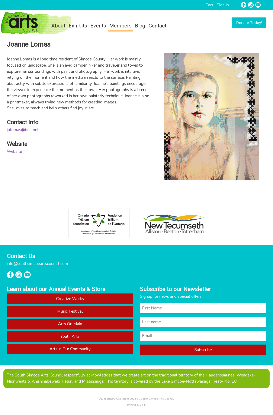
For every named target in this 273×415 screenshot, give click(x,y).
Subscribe (203, 350)
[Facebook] (244, 5)
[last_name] (203, 322)
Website (14, 151)
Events (98, 26)
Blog (140, 26)
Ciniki (143, 404)
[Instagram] (251, 5)
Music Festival (70, 311)
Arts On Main (70, 324)
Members (120, 26)
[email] (203, 336)
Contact (157, 26)
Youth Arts (70, 336)
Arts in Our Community (70, 349)
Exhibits (78, 26)
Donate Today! (249, 22)
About (58, 26)
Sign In (223, 5)
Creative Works (70, 299)
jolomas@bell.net (23, 130)
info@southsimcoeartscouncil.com (37, 263)
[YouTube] (258, 5)
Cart (209, 5)
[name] (203, 308)
